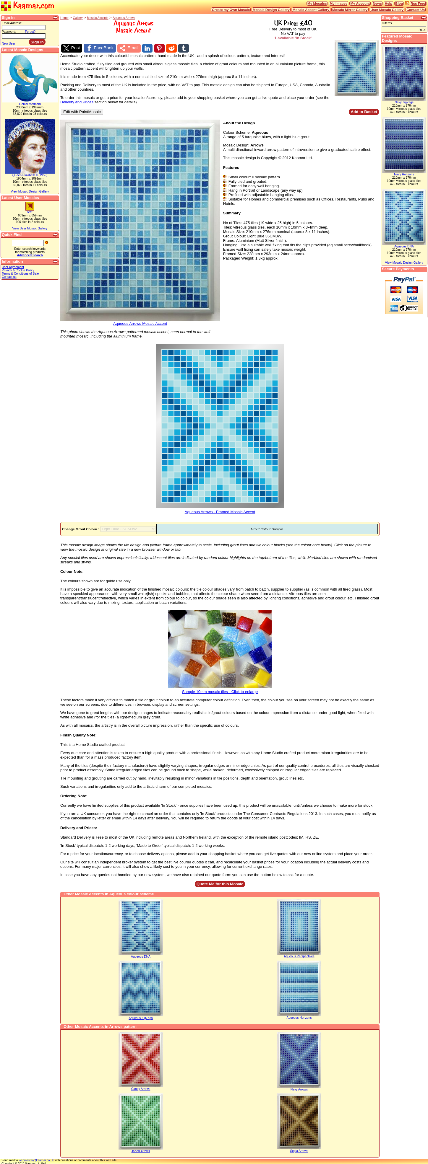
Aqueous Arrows (124, 17)
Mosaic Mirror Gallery (350, 10)
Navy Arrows (299, 1088)
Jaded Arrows (141, 1150)
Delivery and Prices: (78, 826)
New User (8, 43)
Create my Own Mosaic (231, 10)
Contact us (9, 276)
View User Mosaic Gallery (30, 228)
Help (388, 3)
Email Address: (12, 23)
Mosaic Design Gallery (271, 10)
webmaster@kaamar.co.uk (36, 1159)
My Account (360, 3)
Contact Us (415, 10)
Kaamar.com (27, 6)
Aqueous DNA (140, 955)
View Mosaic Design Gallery (30, 191)
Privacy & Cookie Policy (18, 270)
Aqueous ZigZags (141, 1016)
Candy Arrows (140, 1087)
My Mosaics (317, 3)
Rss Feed (418, 3)
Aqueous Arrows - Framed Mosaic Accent (220, 509)
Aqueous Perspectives (299, 955)
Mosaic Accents (97, 17)
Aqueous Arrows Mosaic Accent (140, 321)
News (377, 3)
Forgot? (30, 31)
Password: (9, 31)
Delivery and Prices (76, 101)
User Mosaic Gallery (387, 10)
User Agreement (13, 267)
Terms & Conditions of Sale (20, 273)
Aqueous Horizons (299, 1016)
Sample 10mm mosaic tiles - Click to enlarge (220, 689)
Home (64, 17)
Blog (399, 3)
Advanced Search (30, 255)
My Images (339, 3)
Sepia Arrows (299, 1149)
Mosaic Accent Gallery (311, 10)
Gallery (78, 17)
